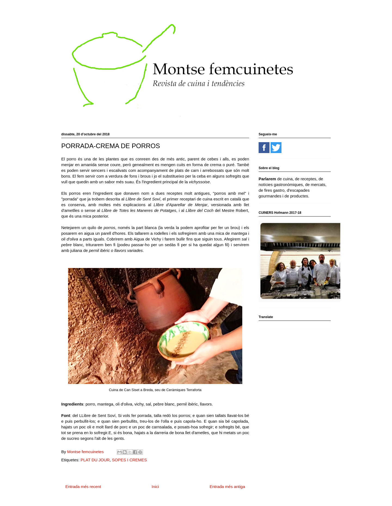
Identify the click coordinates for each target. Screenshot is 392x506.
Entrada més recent (83, 486)
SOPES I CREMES (129, 460)
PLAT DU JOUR (95, 460)
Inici (155, 486)
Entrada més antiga (227, 486)
